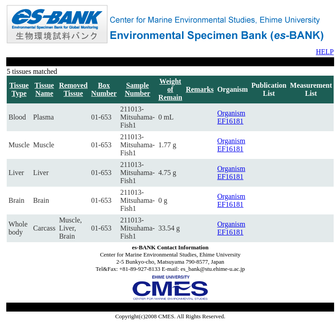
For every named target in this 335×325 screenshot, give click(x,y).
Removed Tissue (73, 89)
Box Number (104, 89)
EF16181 (230, 121)
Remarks (199, 89)
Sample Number (137, 89)
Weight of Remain (170, 89)
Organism (231, 113)
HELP (325, 52)
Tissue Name (44, 89)
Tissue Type (19, 89)
